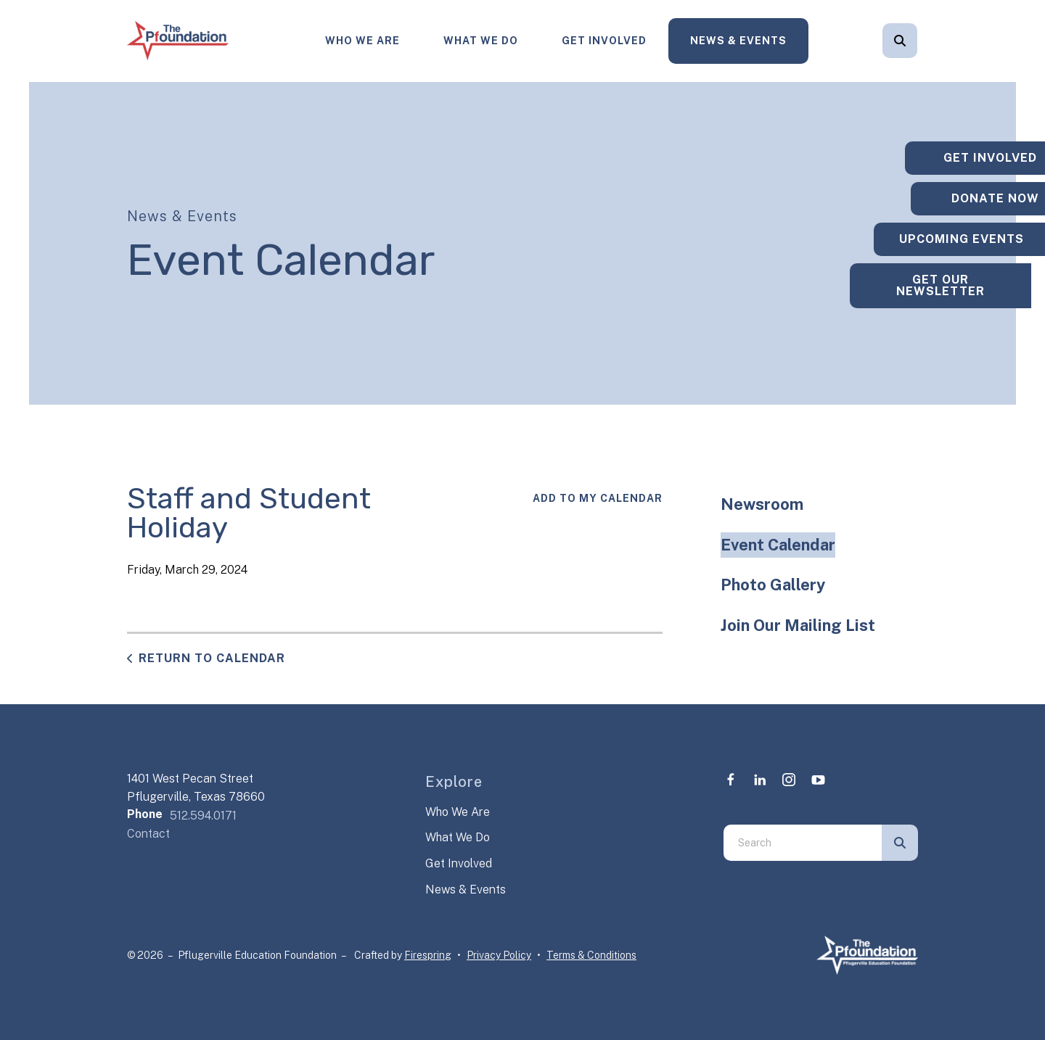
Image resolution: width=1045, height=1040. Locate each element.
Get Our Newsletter (954, 291)
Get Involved (604, 40)
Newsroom (762, 504)
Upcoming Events (954, 239)
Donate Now (955, 192)
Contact (148, 834)
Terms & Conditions (591, 955)
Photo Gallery (773, 584)
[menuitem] (362, 41)
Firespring (427, 955)
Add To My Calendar (598, 498)
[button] (899, 40)
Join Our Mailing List (798, 625)
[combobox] (803, 843)
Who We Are (362, 40)
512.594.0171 (203, 815)
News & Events (738, 40)
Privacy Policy (499, 955)
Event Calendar (778, 544)
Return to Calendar (212, 658)
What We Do (480, 40)
